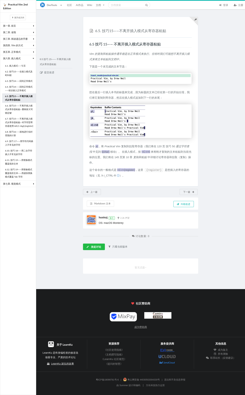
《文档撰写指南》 (114, 354)
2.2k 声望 (123, 217)
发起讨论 (93, 246)
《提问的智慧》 (114, 363)
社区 (69, 5)
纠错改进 (183, 204)
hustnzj (103, 217)
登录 (223, 5)
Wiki (89, 5)
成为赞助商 (140, 327)
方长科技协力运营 (155, 385)
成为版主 (221, 349)
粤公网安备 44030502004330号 (141, 379)
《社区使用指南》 (114, 349)
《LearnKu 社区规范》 (114, 359)
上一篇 (91, 191)
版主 (112, 218)
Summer (123, 385)
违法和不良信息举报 (174, 379)
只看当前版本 (117, 246)
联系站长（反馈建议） (221, 357)
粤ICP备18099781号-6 (107, 379)
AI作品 (79, 5)
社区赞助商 (140, 303)
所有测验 (221, 353)
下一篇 (189, 191)
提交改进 (47, 72)
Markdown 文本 (100, 203)
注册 (238, 5)
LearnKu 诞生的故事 (62, 363)
